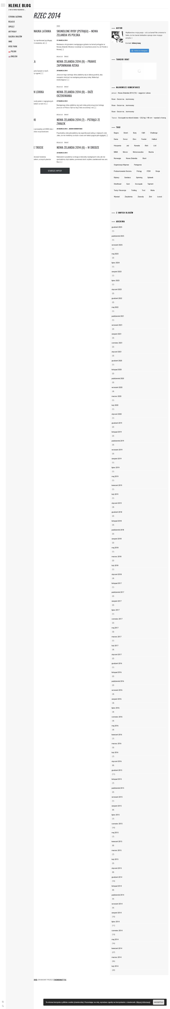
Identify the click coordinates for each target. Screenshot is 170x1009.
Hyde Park (12, 46)
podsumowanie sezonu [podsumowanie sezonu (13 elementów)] (134, 183)
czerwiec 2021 (128, 367)
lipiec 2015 (127, 839)
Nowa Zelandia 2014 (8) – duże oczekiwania (98, 94)
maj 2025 (126, 278)
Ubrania (46, 87)
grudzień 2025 (128, 252)
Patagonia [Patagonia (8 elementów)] (149, 177)
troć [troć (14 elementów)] (155, 209)
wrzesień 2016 (128, 715)
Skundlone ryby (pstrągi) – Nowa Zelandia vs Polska (96, 33)
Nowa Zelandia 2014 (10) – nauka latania (55, 33)
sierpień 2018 (128, 563)
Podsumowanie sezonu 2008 (53, 122)
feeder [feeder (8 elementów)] (128, 151)
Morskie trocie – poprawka (52, 61)
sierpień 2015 (128, 830)
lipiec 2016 (127, 733)
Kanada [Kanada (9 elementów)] (128, 157)
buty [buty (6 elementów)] (146, 138)
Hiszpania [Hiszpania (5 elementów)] (150, 151)
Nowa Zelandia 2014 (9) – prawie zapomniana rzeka (99, 63)
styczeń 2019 (128, 528)
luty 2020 (126, 430)
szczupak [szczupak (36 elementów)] (138, 202)
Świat (45, 26)
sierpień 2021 (128, 359)
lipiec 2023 (127, 305)
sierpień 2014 (128, 937)
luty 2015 (126, 884)
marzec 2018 (128, 581)
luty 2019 (126, 519)
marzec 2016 (128, 768)
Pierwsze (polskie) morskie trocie (52, 154)
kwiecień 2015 (128, 866)
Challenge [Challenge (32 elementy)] (129, 145)
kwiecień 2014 (128, 973)
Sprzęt (11, 26)
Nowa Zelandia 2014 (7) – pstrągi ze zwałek (100, 124)
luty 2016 (126, 777)
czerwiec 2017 (128, 643)
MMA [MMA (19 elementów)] (155, 157)
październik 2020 (129, 403)
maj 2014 (126, 964)
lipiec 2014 (127, 946)
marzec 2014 (128, 982)
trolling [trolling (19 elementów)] (145, 209)
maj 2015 (126, 857)
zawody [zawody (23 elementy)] (129, 221)
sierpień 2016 (128, 724)
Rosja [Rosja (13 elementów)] (128, 189)
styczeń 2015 (128, 893)
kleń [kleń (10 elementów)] (138, 157)
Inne (10, 41)
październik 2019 (129, 465)
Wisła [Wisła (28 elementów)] (128, 215)
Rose (125, 102)
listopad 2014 (128, 911)
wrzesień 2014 (128, 928)
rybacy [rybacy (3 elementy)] (137, 189)
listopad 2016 (128, 697)
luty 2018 (126, 590)
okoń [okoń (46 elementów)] (156, 170)
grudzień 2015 (128, 795)
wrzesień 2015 (128, 822)
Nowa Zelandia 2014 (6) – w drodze (96, 154)
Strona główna (15, 16)
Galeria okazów (15, 36)
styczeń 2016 (128, 786)
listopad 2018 (128, 546)
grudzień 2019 (128, 448)
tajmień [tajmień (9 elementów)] (150, 202)
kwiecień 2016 (128, 759)
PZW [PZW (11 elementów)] (160, 183)
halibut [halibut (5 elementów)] (138, 151)
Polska (38, 56)
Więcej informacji (143, 1002)
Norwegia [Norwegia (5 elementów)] (129, 170)
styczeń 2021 (128, 376)
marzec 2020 (128, 421)
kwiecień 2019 (128, 510)
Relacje (11, 21)
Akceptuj (158, 1002)
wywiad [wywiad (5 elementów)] (138, 215)
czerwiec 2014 (128, 955)
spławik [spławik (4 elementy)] (140, 196)
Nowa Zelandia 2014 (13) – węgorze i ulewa (146, 96)
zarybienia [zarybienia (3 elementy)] (150, 215)
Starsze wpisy (78, 179)
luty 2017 (126, 670)
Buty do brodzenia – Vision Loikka (52, 94)
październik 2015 (129, 813)
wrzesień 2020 (128, 412)
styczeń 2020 (128, 439)
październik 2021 (129, 341)
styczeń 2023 (128, 314)
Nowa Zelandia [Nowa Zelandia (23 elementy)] (143, 170)
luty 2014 (126, 991)
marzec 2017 (128, 661)
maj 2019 (126, 501)
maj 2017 (126, 652)
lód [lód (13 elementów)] (146, 157)
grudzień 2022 (128, 323)
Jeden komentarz (98, 131)
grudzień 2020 (128, 385)
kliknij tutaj (134, 46)
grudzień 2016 (128, 688)
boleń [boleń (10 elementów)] (138, 138)
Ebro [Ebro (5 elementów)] (159, 145)
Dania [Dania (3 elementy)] (140, 145)
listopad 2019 (128, 456)
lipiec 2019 (127, 492)
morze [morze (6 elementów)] (128, 164)
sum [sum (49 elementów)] (127, 202)
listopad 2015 (128, 804)
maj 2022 (126, 332)
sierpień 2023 (128, 296)
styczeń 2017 (128, 679)
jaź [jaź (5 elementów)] (160, 151)
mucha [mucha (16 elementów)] (153, 164)
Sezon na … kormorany (137, 102)
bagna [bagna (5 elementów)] (128, 138)
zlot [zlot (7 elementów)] (138, 221)
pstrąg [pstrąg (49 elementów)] (151, 183)
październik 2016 (129, 706)
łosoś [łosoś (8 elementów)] (147, 221)
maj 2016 (126, 750)
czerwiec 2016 (128, 741)
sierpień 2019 (128, 483)
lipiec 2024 (127, 287)
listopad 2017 (128, 608)
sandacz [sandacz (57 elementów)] (149, 189)
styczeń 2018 (128, 599)
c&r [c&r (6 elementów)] (155, 138)
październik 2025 (129, 261)
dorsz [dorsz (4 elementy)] (150, 145)
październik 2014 (129, 919)
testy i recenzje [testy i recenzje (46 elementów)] (132, 209)
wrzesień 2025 (128, 269)
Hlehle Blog (19, 5)
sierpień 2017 (128, 626)
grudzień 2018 (128, 537)
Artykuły (12, 31)
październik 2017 (129, 617)
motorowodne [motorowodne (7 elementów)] (141, 164)
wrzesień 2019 (128, 474)
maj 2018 (126, 572)
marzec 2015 (128, 875)
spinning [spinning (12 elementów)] (129, 196)
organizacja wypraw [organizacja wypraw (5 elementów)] (133, 177)
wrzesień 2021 (128, 350)
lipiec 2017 (127, 635)
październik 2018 (129, 554)
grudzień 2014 (128, 902)
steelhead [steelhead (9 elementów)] (151, 196)
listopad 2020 (128, 394)
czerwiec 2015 (128, 848)
